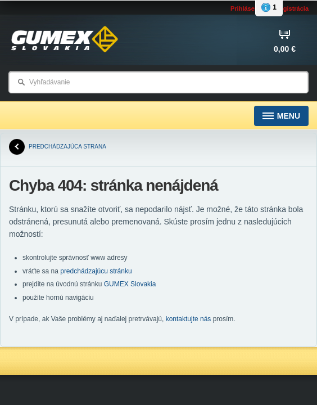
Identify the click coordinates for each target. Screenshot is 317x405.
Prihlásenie (247, 8)
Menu (281, 116)
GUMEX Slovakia (130, 284)
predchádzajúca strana (57, 147)
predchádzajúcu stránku (96, 271)
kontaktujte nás (188, 319)
